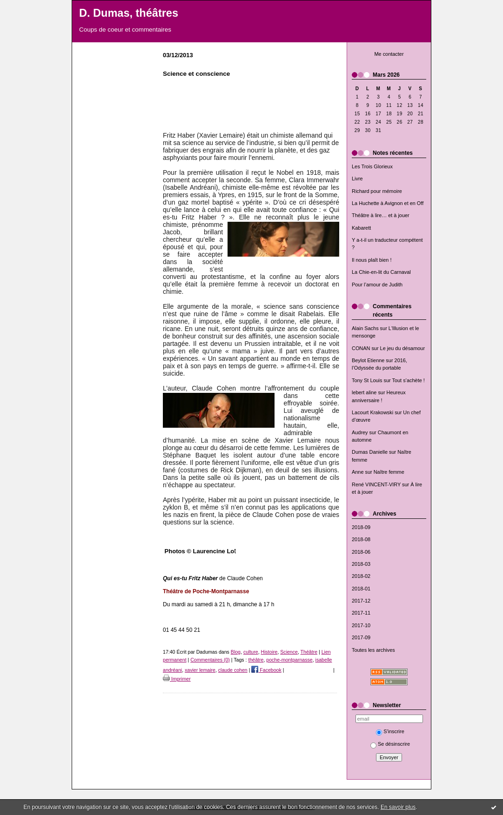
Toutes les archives (373, 650)
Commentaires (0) (210, 660)
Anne (357, 472)
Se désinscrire (390, 744)
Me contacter (388, 54)
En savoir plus (398, 807)
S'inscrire (390, 731)
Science (289, 652)
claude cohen (233, 670)
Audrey (360, 432)
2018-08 (361, 539)
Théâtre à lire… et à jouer (380, 215)
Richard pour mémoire (377, 191)
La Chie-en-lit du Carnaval (381, 272)
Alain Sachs (365, 328)
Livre (357, 178)
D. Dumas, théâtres (128, 13)
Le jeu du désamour (402, 348)
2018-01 (361, 588)
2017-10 (361, 625)
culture (250, 652)
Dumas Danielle (370, 452)
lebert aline (364, 392)
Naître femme (389, 472)
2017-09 (361, 637)
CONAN (361, 348)
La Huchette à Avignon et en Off (387, 203)
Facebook (266, 670)
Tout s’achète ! (408, 380)
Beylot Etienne (368, 360)
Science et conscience (196, 73)
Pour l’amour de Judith (377, 284)
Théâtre (309, 652)
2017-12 (361, 600)
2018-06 (361, 552)
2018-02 (361, 576)
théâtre (255, 660)
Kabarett (361, 228)
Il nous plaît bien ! (372, 260)
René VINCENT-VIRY (376, 484)
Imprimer (177, 679)
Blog (236, 652)
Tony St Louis (367, 380)
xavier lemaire (200, 670)
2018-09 (361, 527)
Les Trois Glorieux (372, 166)
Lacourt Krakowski (372, 412)
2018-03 (361, 564)
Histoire (269, 652)
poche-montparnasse (289, 660)
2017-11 (361, 613)
